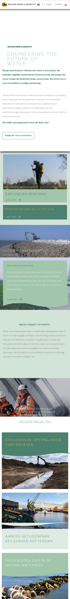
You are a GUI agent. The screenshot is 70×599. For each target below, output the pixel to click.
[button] (38, 5)
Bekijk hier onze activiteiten (18, 136)
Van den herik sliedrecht (22, 5)
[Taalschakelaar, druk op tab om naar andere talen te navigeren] (65, 4)
